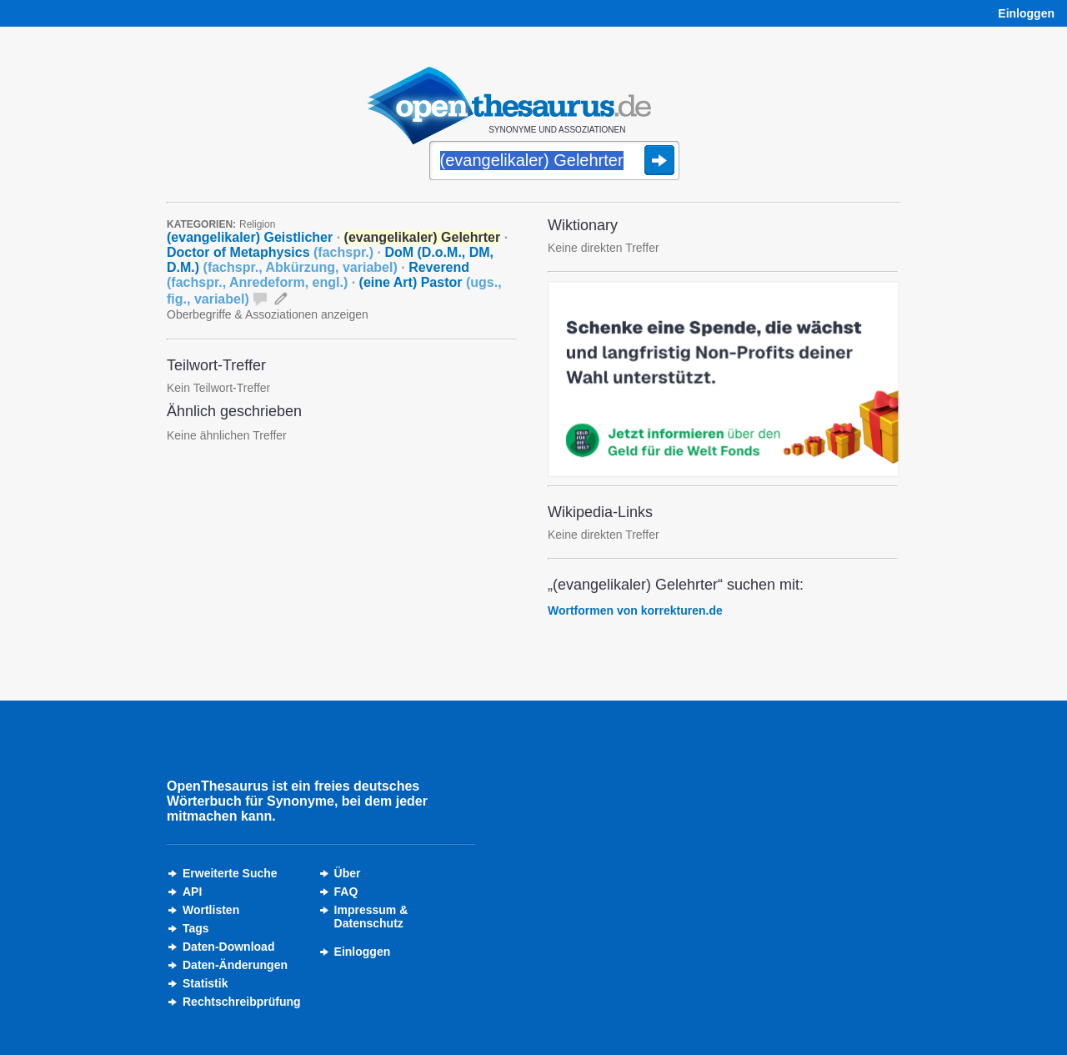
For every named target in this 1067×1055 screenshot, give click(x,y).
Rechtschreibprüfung (242, 1001)
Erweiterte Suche (230, 873)
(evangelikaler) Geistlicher (250, 237)
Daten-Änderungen (235, 965)
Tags (196, 928)
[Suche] (554, 162)
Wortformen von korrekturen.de (635, 610)
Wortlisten (211, 910)
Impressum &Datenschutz (371, 916)
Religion (257, 224)
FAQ (346, 891)
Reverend (318, 274)
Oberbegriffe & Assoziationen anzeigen (267, 314)
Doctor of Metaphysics (270, 252)
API (192, 891)
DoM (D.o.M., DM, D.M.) (330, 259)
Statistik (205, 983)
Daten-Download (228, 946)
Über (347, 873)
